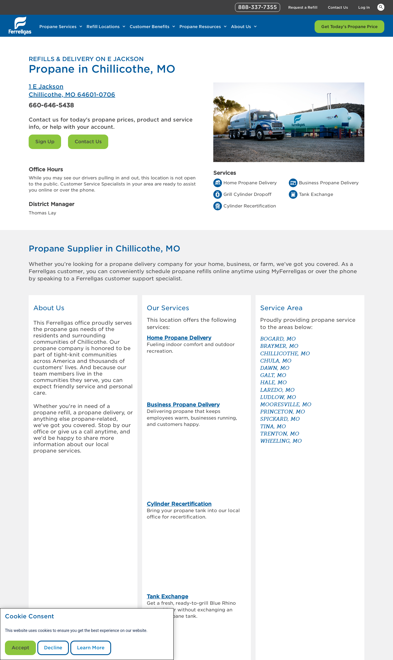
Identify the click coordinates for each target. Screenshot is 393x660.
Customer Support (190, 595)
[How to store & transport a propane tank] (271, 538)
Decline (53, 647)
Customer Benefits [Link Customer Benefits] (149, 26)
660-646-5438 (51, 105)
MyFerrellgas (185, 588)
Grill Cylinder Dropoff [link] (176, 446)
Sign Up (44, 141)
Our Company (122, 588)
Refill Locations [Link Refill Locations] (103, 26)
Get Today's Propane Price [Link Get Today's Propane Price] (349, 26)
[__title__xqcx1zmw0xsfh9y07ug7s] (20, 25)
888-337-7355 (286, 654)
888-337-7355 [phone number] (257, 7)
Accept (20, 647)
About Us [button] (49, 308)
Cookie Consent (29, 616)
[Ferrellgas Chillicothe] (113, 90)
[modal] (87, 634)
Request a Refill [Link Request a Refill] (302, 7)
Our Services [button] (168, 308)
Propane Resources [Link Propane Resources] (200, 26)
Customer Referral (127, 602)
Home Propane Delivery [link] (179, 338)
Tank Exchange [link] (167, 416)
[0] (51, 577)
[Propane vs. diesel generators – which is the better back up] (271, 523)
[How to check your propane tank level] (271, 509)
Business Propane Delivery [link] (183, 362)
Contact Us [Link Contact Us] (338, 7)
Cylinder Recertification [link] (179, 392)
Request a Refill (188, 602)
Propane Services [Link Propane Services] (57, 26)
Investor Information (129, 595)
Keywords (380, 7)
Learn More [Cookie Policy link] (90, 647)
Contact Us (88, 141)
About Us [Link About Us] (241, 26)
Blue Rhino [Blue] (355, 641)
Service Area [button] (281, 308)
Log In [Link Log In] (364, 7)
